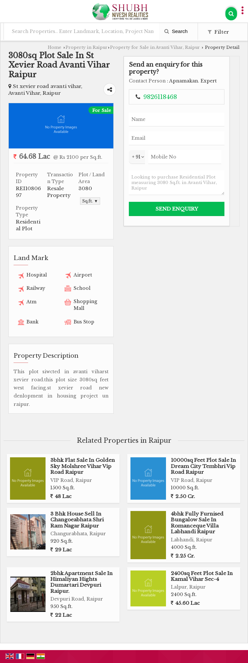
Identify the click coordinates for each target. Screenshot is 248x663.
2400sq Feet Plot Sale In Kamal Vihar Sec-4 (202, 576)
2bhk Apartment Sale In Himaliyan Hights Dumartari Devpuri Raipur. (81, 582)
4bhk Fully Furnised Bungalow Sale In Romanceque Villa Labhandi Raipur (197, 523)
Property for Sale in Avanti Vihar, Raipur (155, 47)
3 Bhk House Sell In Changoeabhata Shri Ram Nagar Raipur (77, 520)
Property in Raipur (87, 47)
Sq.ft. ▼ (90, 201)
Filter (218, 32)
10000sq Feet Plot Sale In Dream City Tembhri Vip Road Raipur (203, 466)
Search (176, 31)
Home (54, 47)
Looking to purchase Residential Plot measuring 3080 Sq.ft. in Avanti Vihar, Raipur (176, 182)
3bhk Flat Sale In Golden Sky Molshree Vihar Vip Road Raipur (82, 466)
